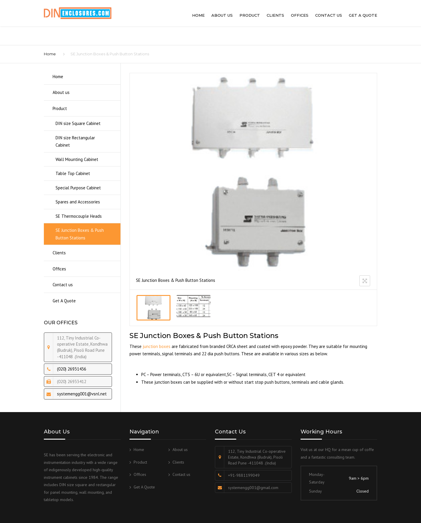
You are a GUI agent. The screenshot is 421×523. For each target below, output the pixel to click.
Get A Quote (363, 15)
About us (222, 15)
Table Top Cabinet (73, 173)
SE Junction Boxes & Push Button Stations (80, 234)
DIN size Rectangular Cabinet (75, 141)
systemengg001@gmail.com (253, 487)
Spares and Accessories (78, 202)
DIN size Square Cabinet (78, 123)
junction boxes (156, 346)
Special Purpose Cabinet (78, 188)
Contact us (328, 15)
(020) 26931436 (71, 369)
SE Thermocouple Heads (79, 216)
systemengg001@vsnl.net (82, 394)
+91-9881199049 (244, 475)
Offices (299, 15)
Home (198, 15)
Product (249, 15)
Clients (275, 15)
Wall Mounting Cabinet (77, 159)
